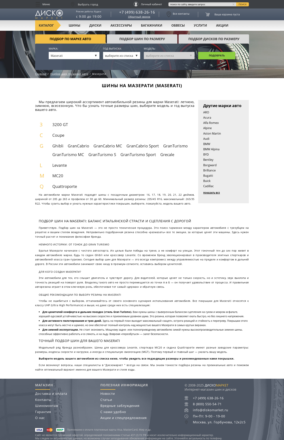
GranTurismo (175, 145)
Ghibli (57, 145)
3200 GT (60, 124)
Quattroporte (64, 186)
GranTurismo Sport (138, 154)
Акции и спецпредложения (123, 418)
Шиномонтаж (46, 405)
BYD (206, 154)
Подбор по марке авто (70, 39)
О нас (40, 418)
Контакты (43, 400)
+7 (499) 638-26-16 (137, 12)
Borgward (210, 165)
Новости (107, 393)
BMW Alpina (211, 149)
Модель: (150, 48)
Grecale (167, 154)
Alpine (207, 128)
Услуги (200, 25)
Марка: (53, 48)
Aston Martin (212, 133)
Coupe (58, 135)
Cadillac (208, 186)
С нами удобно (113, 412)
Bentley (208, 160)
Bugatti (208, 176)
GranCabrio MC (107, 145)
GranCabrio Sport (142, 145)
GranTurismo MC (68, 154)
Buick (206, 181)
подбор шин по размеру (142, 39)
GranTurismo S (102, 154)
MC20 (57, 175)
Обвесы (178, 25)
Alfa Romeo (211, 123)
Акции (222, 25)
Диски (95, 25)
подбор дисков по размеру (213, 39)
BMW (206, 144)
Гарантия (43, 412)
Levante (59, 165)
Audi (206, 139)
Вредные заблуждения (119, 405)
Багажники (151, 25)
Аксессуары (121, 25)
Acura (207, 118)
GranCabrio (78, 145)
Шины (74, 25)
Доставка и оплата (51, 393)
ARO (206, 112)
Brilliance (209, 170)
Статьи (106, 400)
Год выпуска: (112, 48)
